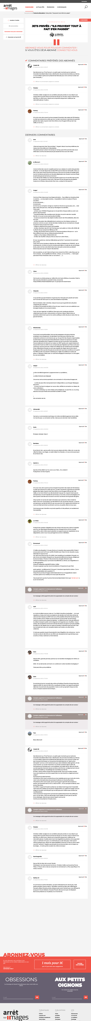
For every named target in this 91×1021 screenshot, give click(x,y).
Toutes (56, 1013)
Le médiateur (74, 1017)
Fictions (41, 1013)
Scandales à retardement (44, 1017)
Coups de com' (42, 1015)
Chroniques (61, 7)
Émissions (50, 7)
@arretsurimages (59, 35)
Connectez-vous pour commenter (13, 31)
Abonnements (74, 1013)
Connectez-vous (67, 50)
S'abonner (84, 20)
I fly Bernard (74, 578)
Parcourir (29, 7)
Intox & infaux (42, 1019)
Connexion (84, 1)
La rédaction (59, 34)
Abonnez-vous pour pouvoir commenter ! (51, 48)
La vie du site (74, 1015)
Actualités (40, 7)
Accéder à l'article (13, 20)
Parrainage (73, 1019)
